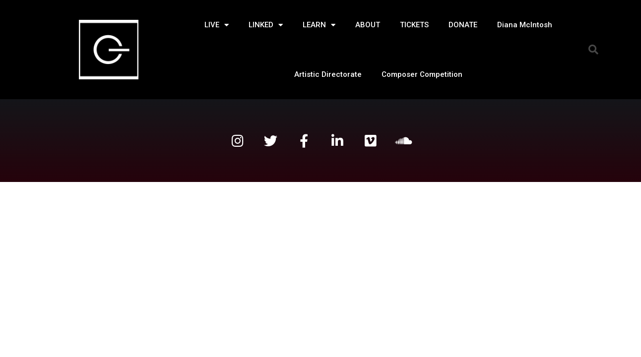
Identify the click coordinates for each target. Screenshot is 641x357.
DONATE (463, 24)
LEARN (319, 25)
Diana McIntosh (524, 24)
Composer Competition (422, 74)
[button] (593, 50)
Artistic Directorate (328, 74)
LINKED (266, 25)
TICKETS (414, 24)
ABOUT (367, 24)
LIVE (216, 25)
